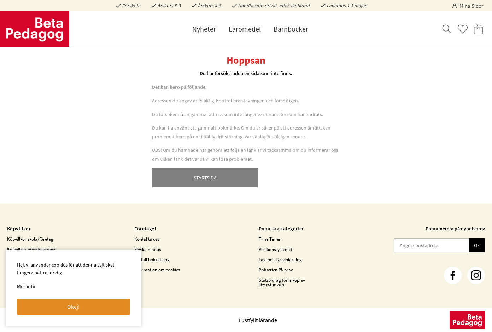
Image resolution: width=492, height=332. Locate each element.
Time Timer (270, 239)
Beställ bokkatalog (152, 260)
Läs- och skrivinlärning (280, 260)
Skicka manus (147, 249)
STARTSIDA (205, 177)
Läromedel (245, 28)
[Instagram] (476, 275)
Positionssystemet (275, 249)
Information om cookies (157, 270)
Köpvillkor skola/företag (30, 239)
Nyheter (204, 28)
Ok (477, 245)
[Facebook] (453, 275)
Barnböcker (291, 28)
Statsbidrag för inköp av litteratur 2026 (282, 282)
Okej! (73, 306)
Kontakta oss (146, 239)
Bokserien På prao (276, 270)
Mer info (26, 286)
